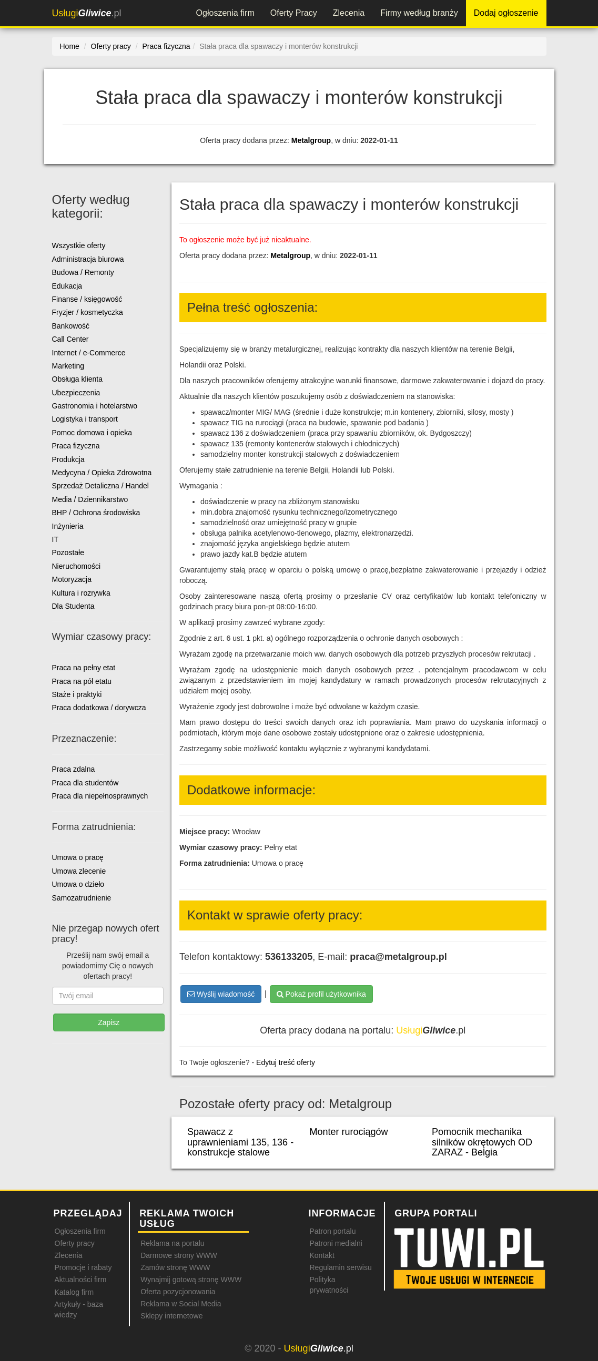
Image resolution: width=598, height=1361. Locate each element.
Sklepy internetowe (171, 1316)
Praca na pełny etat (84, 667)
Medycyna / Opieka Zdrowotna (102, 472)
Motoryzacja (72, 579)
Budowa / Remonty (83, 272)
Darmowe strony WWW (178, 1255)
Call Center (70, 339)
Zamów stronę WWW (175, 1267)
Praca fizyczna (76, 446)
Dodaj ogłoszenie (506, 12)
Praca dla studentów (85, 783)
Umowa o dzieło (78, 884)
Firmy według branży (419, 12)
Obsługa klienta (77, 379)
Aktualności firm (81, 1279)
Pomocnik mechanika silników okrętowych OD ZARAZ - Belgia (482, 1142)
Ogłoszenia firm (225, 12)
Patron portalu (332, 1231)
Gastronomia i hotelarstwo (95, 406)
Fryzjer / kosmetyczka (87, 312)
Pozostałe (68, 552)
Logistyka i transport (85, 419)
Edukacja (67, 286)
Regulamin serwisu (340, 1267)
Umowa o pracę (78, 857)
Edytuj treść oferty (285, 1062)
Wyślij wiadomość (221, 994)
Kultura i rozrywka (81, 593)
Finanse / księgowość (87, 299)
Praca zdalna (73, 769)
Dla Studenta (73, 606)
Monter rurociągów (349, 1132)
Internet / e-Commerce (89, 353)
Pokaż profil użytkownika (321, 994)
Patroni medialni (335, 1243)
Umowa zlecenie (79, 871)
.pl (86, 13)
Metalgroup (311, 140)
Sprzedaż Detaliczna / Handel (100, 486)
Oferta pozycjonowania (177, 1291)
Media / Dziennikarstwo (90, 499)
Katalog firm (74, 1292)
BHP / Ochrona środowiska (96, 512)
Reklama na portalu (172, 1243)
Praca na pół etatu (82, 681)
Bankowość (71, 326)
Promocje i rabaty (83, 1267)
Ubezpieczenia (76, 392)
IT (55, 539)
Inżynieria (68, 526)
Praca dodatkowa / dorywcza (99, 707)
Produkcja (68, 459)
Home (69, 46)
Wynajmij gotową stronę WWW (190, 1279)
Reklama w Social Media (180, 1303)
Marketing (68, 366)
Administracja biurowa (88, 259)
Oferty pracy (75, 1243)
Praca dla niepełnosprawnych (100, 796)
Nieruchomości (76, 566)
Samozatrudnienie (82, 898)
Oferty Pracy (293, 12)
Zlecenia (348, 12)
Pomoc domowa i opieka (92, 432)
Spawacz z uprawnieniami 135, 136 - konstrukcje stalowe (240, 1142)
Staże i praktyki (77, 694)
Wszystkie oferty (79, 245)
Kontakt (321, 1255)
